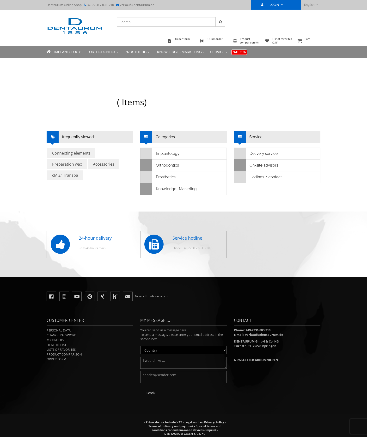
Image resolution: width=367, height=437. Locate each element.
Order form (56, 359)
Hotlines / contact (258, 177)
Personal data (59, 330)
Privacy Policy (214, 422)
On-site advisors (256, 165)
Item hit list (56, 345)
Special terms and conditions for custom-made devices (186, 428)
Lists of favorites (61, 349)
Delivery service (256, 153)
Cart (308, 41)
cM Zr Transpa (65, 175)
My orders (55, 340)
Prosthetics (138, 52)
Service (218, 52)
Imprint (210, 430)
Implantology (68, 52)
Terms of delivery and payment (171, 426)
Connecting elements (71, 153)
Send (151, 393)
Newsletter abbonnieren (256, 360)
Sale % (239, 52)
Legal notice (193, 422)
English (311, 4)
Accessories (103, 164)
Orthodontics (104, 52)
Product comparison (64, 354)
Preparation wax (67, 164)
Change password (61, 335)
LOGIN (274, 4)
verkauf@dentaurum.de (137, 5)
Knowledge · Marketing (180, 52)
